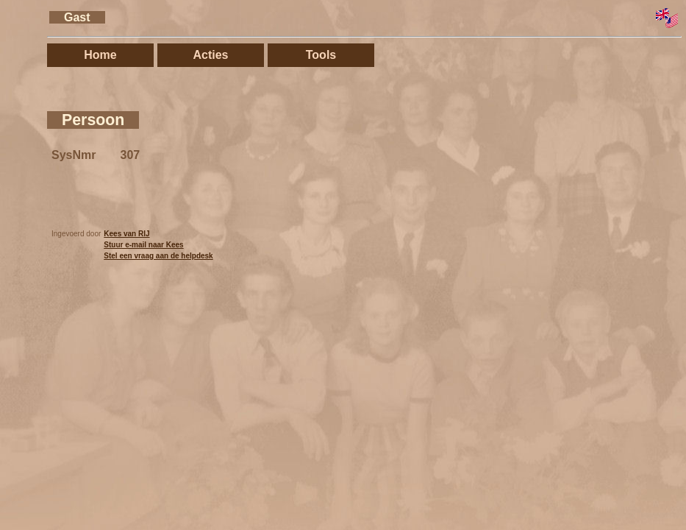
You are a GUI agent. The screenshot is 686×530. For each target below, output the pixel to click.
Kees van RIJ (126, 234)
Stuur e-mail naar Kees (143, 245)
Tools (321, 55)
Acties (210, 55)
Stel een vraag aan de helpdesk (158, 256)
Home (100, 55)
